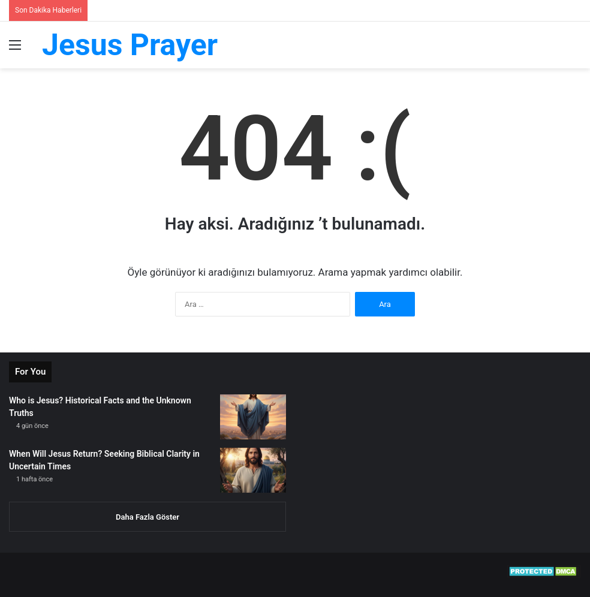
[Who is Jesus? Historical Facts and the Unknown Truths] (253, 416)
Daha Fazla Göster (147, 516)
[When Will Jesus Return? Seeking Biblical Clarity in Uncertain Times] (253, 470)
